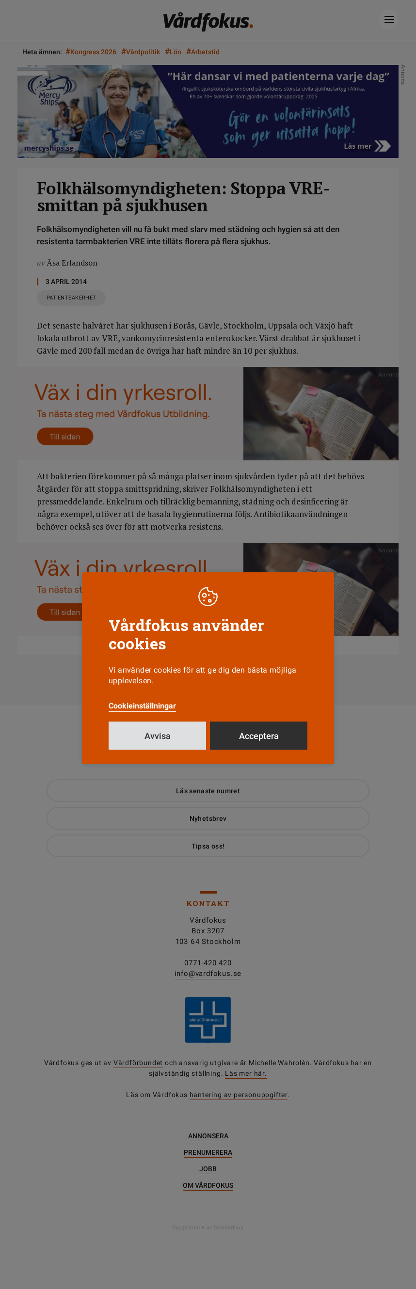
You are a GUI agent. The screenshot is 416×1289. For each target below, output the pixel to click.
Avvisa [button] (157, 736)
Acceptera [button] (259, 736)
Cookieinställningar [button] (142, 705)
